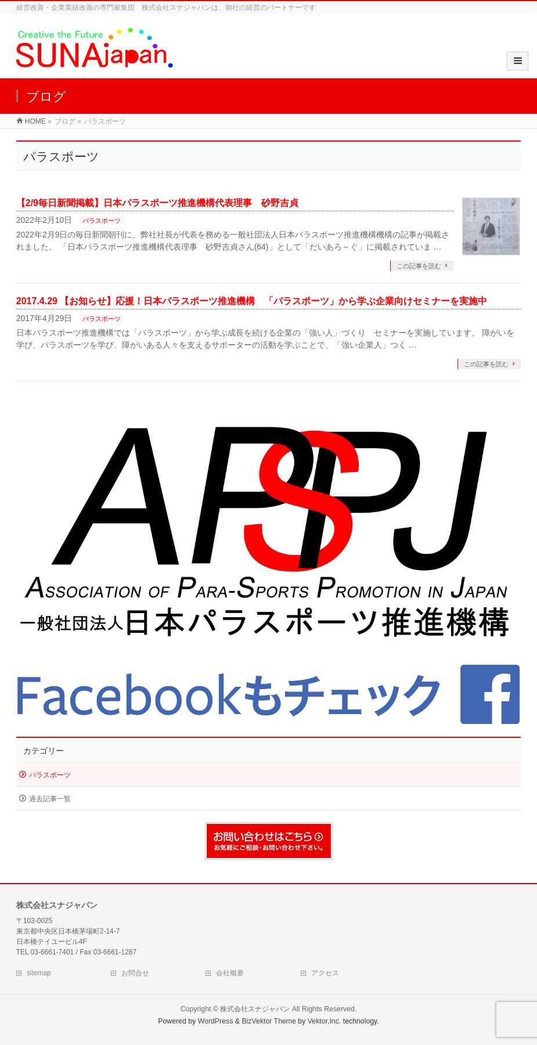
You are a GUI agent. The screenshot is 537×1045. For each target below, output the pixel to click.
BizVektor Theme (269, 1021)
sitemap (39, 973)
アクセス (325, 973)
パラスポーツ (101, 220)
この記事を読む (419, 265)
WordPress (215, 1021)
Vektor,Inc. (324, 1021)
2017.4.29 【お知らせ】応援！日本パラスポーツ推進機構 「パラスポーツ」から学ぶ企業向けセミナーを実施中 (252, 301)
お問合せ (135, 973)
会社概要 (230, 973)
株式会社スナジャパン (255, 1009)
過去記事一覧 (50, 799)
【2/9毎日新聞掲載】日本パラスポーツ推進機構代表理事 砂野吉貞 (157, 203)
